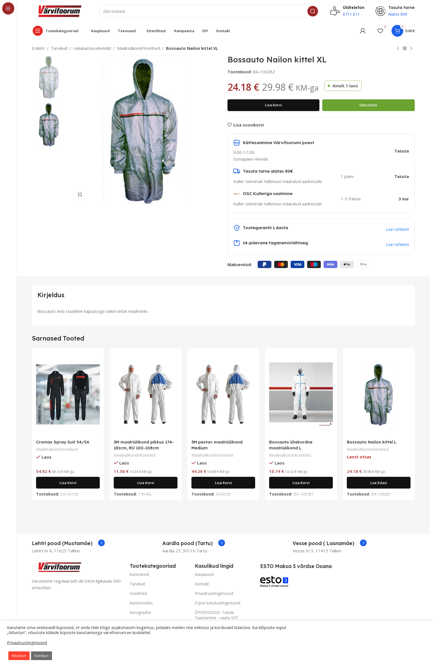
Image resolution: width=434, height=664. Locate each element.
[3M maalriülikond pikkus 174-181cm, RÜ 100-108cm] (145, 395)
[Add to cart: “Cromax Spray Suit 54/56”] (68, 483)
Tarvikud (59, 48)
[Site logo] (60, 10)
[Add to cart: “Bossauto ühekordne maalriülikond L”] (301, 483)
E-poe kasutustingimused (217, 603)
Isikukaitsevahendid (92, 48)
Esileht (38, 48)
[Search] (209, 11)
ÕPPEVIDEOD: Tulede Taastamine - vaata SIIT (216, 615)
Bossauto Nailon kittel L (372, 442)
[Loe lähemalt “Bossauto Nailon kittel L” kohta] (379, 483)
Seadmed (138, 593)
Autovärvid (139, 574)
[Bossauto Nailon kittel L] (379, 395)
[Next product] (411, 48)
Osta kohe (368, 104)
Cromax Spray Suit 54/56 (62, 442)
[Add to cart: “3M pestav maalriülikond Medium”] (223, 483)
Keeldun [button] (41, 655)
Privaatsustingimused (214, 593)
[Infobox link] (68, 543)
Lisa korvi (273, 104)
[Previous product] (398, 48)
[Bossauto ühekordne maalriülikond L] (301, 395)
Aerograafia (140, 612)
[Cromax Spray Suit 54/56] (68, 395)
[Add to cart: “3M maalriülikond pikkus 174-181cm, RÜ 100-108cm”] (145, 483)
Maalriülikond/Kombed (138, 48)
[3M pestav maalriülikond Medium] (223, 395)
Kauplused (204, 574)
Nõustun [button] (19, 655)
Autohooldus (141, 603)
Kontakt (202, 583)
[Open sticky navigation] (57, 30)
